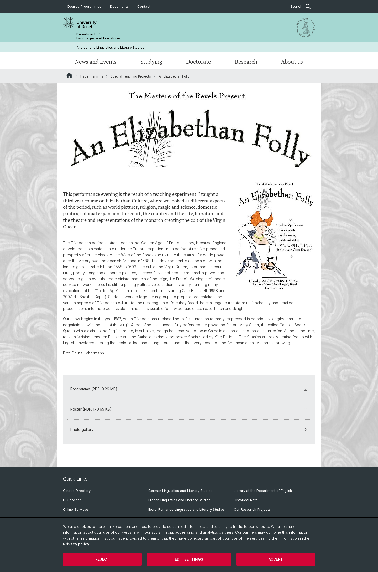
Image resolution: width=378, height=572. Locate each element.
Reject (102, 559)
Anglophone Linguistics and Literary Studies (110, 47)
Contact (143, 6)
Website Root (69, 75)
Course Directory (77, 491)
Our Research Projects (252, 510)
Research (246, 61)
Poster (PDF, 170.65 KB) (189, 409)
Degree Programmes (84, 6)
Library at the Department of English (263, 491)
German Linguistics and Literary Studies (180, 491)
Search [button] (301, 6)
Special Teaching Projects (131, 76)
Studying (151, 61)
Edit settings (189, 559)
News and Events (96, 61)
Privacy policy (76, 544)
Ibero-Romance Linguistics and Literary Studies (186, 510)
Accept (276, 559)
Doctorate (198, 61)
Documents (119, 6)
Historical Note (246, 500)
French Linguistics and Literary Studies (179, 500)
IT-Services (72, 500)
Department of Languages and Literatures (98, 36)
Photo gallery (189, 429)
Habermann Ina (91, 76)
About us (292, 61)
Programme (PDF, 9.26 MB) (189, 389)
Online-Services (76, 510)
